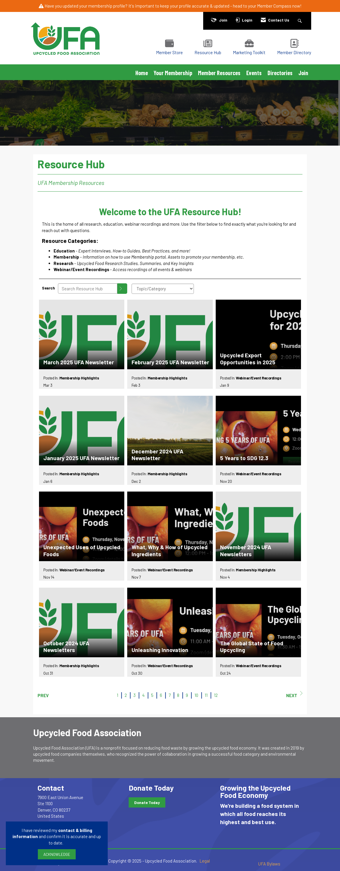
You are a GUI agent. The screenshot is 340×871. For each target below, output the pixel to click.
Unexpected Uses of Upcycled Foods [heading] (81, 550)
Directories (280, 72)
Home (141, 72)
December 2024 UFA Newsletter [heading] (157, 454)
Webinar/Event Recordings (258, 377)
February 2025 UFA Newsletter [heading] (170, 362)
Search (48, 287)
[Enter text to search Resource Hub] (87, 288)
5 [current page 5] (152, 695)
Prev (43, 695)
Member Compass (274, 5)
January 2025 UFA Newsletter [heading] (81, 458)
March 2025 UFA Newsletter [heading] (78, 362)
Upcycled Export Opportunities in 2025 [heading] (247, 358)
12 (216, 695)
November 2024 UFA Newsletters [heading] (245, 550)
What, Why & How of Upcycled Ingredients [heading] (170, 550)
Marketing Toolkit (249, 52)
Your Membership (173, 72)
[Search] (122, 288)
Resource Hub (207, 52)
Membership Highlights (79, 377)
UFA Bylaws (269, 863)
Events (254, 72)
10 (196, 695)
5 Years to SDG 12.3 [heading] (244, 458)
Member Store (169, 52)
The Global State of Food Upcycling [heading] (251, 646)
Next (294, 694)
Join (303, 72)
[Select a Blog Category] (163, 289)
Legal (204, 860)
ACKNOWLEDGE (56, 854)
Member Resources (219, 72)
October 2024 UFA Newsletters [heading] (66, 646)
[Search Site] (300, 20)
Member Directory (294, 52)
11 (206, 695)
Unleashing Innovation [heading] (160, 649)
